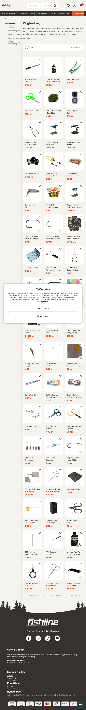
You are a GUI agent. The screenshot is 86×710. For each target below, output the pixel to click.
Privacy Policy (62, 299)
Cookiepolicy (43, 301)
